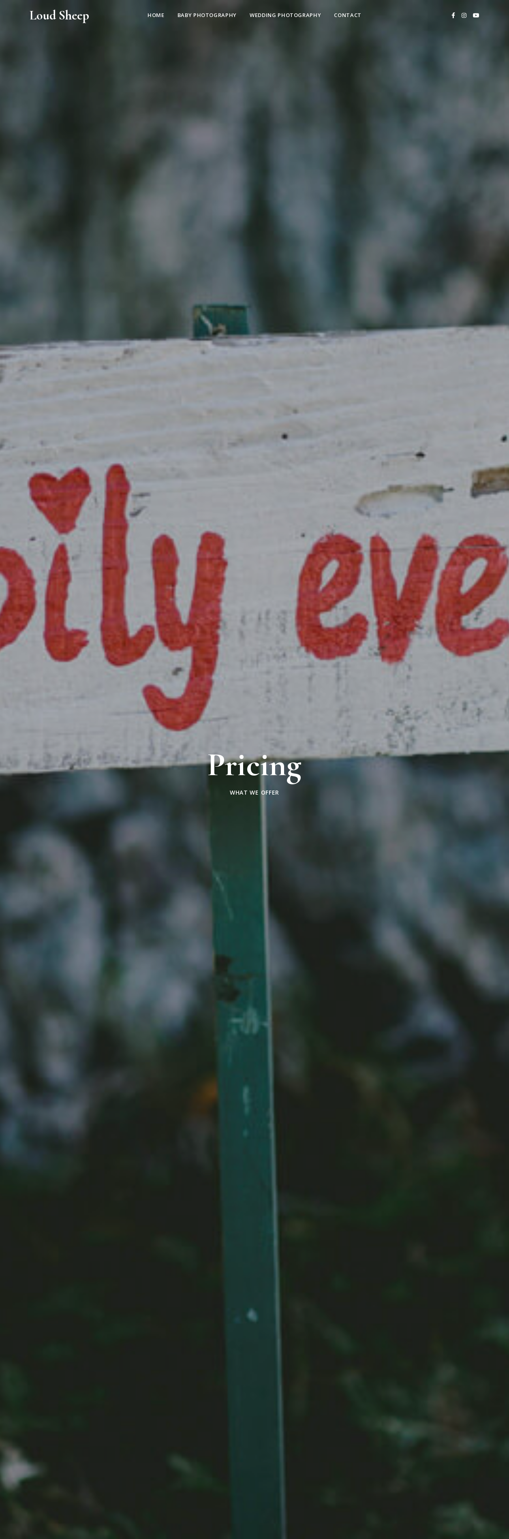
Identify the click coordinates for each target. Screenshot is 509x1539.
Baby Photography (207, 15)
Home (156, 15)
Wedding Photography (285, 15)
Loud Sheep (59, 15)
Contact (347, 15)
